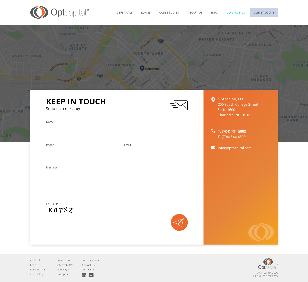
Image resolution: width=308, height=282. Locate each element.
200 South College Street (239, 104)
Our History (37, 274)
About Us (195, 12)
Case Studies (169, 12)
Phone (50, 145)
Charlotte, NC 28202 (235, 115)
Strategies (62, 274)
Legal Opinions (90, 260)
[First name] (78, 128)
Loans (145, 12)
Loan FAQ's (62, 269)
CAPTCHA (52, 204)
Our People (63, 260)
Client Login (264, 12)
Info (214, 12)
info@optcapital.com (235, 148)
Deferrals (124, 12)
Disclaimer (88, 269)
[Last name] (155, 128)
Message (52, 167)
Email (127, 145)
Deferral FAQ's (64, 265)
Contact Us (236, 12)
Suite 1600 (226, 109)
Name (50, 122)
